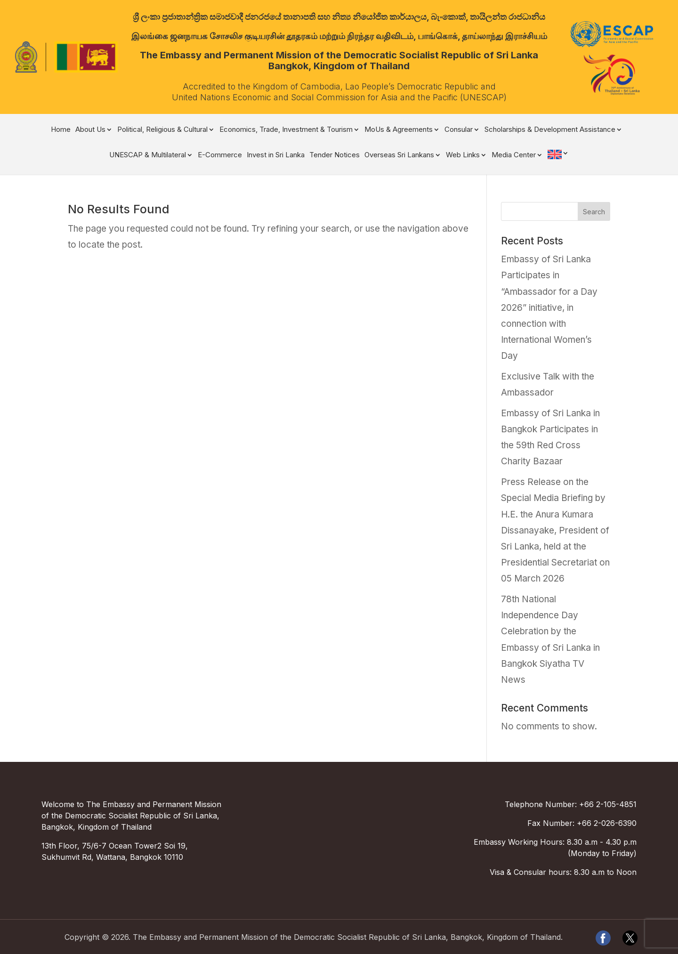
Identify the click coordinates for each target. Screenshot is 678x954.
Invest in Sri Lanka (276, 155)
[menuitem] (558, 161)
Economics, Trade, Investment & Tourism (286, 130)
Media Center (514, 155)
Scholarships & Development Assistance (549, 130)
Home (61, 130)
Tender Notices (334, 155)
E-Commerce (220, 155)
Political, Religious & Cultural (162, 130)
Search (594, 212)
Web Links (463, 155)
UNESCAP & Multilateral (147, 155)
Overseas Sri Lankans (399, 155)
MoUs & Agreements (398, 130)
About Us (90, 130)
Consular (458, 130)
